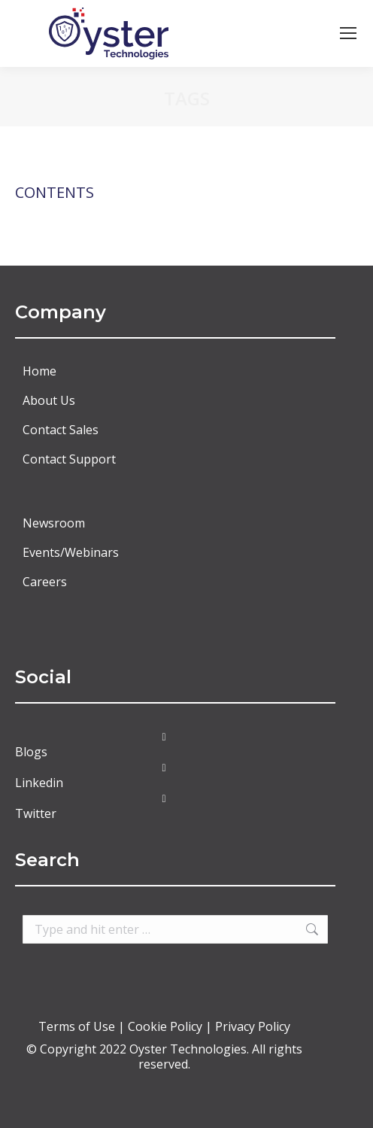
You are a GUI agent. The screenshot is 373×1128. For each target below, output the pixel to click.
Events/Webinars (71, 552)
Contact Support (69, 459)
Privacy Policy (252, 1026)
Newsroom (54, 523)
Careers (45, 581)
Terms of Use (78, 1026)
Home (39, 371)
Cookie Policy (165, 1026)
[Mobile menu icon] (348, 33)
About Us (49, 400)
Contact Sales (61, 429)
